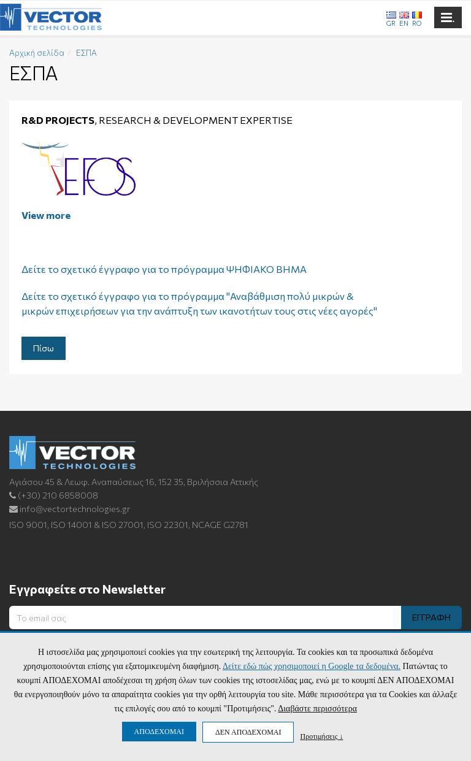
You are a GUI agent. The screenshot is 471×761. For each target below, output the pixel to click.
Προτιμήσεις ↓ (321, 736)
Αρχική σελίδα (36, 53)
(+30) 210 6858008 (53, 495)
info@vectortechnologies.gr (69, 508)
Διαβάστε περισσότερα (317, 708)
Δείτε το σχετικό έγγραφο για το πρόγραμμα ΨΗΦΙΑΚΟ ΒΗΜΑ (164, 269)
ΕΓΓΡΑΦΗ (431, 617)
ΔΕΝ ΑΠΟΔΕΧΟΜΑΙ (248, 732)
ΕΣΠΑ (86, 53)
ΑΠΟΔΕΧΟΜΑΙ (159, 731)
